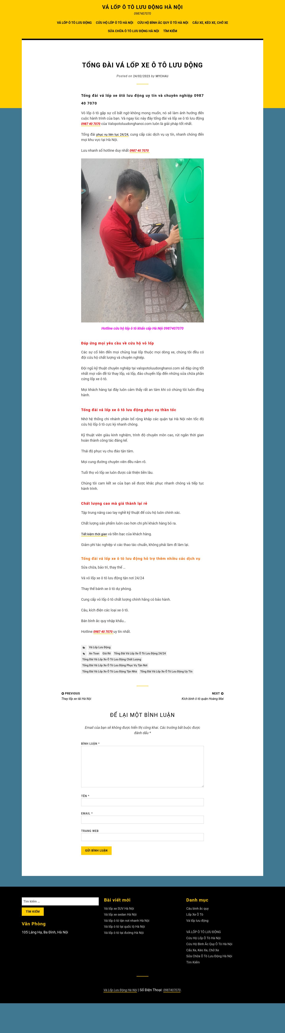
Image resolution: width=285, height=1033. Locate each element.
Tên (85, 817)
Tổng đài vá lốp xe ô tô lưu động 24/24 (146, 654)
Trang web (90, 856)
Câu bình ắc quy (198, 938)
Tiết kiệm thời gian (95, 534)
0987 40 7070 (141, 150)
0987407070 (174, 1020)
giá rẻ (108, 654)
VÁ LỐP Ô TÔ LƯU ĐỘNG (74, 23)
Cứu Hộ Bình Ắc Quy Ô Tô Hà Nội (162, 23)
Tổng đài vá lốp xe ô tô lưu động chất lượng (115, 661)
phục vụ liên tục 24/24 (115, 134)
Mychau (163, 76)
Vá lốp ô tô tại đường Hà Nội (126, 962)
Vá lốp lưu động (101, 647)
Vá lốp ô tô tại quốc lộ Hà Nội (127, 956)
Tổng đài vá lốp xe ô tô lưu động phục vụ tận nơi (119, 668)
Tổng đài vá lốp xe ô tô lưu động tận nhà (113, 675)
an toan (95, 654)
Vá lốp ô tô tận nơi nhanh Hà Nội (129, 950)
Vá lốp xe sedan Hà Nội (122, 944)
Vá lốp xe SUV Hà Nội (121, 938)
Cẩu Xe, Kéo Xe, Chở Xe (210, 23)
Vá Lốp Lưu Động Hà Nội (119, 1020)
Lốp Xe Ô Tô (195, 944)
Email (87, 837)
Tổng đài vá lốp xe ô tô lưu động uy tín (111, 681)
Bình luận (90, 754)
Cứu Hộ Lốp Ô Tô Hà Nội (114, 23)
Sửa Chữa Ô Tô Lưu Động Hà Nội (133, 31)
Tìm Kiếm (170, 31)
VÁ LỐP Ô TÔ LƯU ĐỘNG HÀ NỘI (142, 7)
